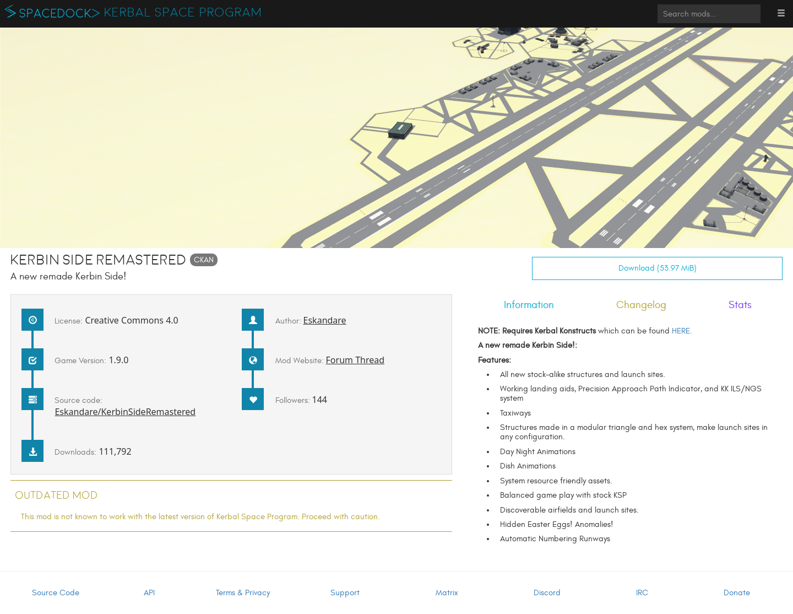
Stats (740, 305)
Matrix (447, 592)
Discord (547, 592)
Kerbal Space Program (183, 12)
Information (529, 305)
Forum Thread (355, 360)
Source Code (55, 592)
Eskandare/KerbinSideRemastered (125, 412)
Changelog (641, 305)
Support (345, 592)
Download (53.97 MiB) (657, 268)
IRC (642, 592)
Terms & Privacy (243, 592)
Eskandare (324, 320)
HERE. (682, 331)
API (149, 592)
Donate (737, 592)
